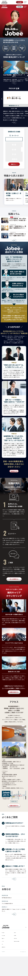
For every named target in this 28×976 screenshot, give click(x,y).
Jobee (4, 2)
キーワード (15, 140)
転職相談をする (14, 479)
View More (12, 84)
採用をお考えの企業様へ (20, 960)
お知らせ (16, 952)
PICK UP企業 (5, 954)
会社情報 (16, 954)
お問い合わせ (17, 957)
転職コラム (4, 957)
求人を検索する (14, 590)
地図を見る (14, 814)
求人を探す (4, 952)
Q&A (3, 963)
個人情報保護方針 (5, 971)
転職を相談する (14, 704)
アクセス (4, 960)
